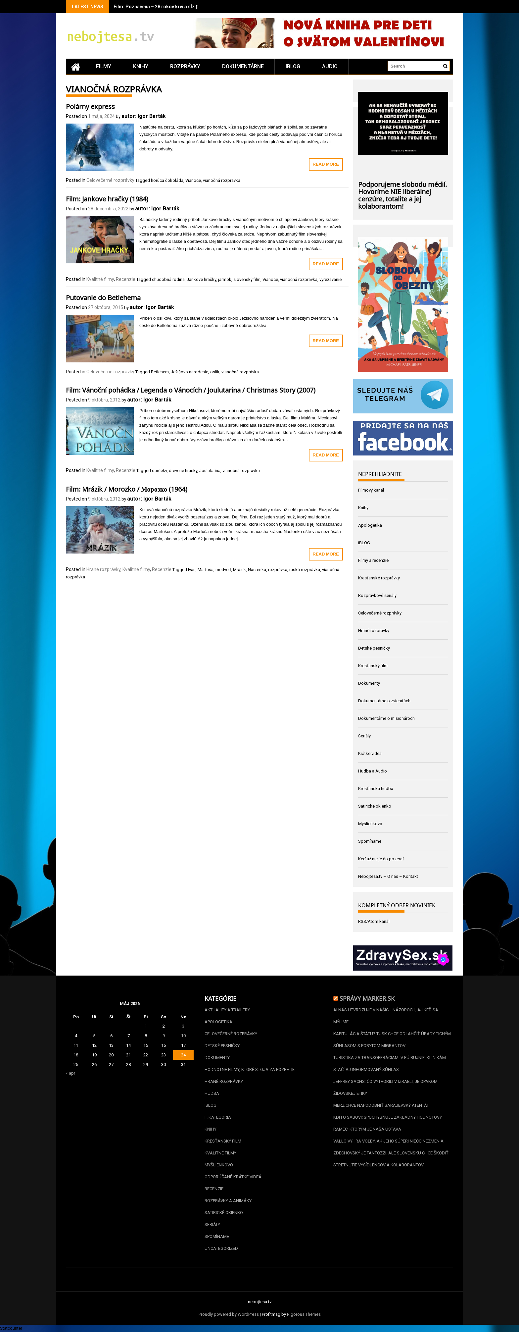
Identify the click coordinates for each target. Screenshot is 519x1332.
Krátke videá (370, 753)
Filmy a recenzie (373, 560)
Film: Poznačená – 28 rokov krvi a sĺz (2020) (162, 6)
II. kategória (218, 1117)
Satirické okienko (374, 806)
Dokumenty (369, 683)
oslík (214, 371)
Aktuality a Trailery (227, 1009)
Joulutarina (209, 470)
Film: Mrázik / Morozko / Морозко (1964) (126, 488)
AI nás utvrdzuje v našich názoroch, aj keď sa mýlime (385, 1015)
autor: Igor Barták (143, 116)
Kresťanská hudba (375, 788)
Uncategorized (221, 1248)
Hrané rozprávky (103, 569)
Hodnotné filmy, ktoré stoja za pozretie (250, 1069)
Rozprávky (185, 66)
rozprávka (277, 569)
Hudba (212, 1093)
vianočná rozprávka (221, 180)
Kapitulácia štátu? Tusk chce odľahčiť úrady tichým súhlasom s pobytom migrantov (392, 1039)
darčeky (159, 470)
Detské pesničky (374, 648)
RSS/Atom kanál (374, 921)
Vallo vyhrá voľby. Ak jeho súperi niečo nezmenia (388, 1141)
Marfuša (205, 569)
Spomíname (369, 841)
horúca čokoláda (167, 180)
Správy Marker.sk (367, 997)
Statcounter (11, 1328)
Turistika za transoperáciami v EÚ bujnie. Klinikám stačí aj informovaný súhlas (389, 1063)
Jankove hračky (201, 279)
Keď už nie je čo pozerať (381, 858)
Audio (330, 66)
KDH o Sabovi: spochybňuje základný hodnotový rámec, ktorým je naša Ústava (387, 1123)
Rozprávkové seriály (377, 595)
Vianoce (193, 180)
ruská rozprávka (304, 569)
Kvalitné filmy (100, 279)
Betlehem (160, 371)
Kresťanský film (373, 665)
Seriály (364, 735)
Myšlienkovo (370, 823)
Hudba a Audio (372, 771)
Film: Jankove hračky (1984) (107, 198)
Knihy (140, 66)
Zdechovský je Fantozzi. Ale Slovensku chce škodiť (390, 1152)
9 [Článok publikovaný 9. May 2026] (164, 1035)
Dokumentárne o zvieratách (384, 700)
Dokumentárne (243, 66)
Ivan (192, 569)
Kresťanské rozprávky (379, 577)
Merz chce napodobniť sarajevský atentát (381, 1105)
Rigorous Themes (304, 1314)
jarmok (224, 279)
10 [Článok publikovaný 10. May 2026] (183, 1035)
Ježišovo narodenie (189, 371)
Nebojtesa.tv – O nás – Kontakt (388, 876)
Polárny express (90, 106)
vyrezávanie (330, 279)
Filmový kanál (371, 490)
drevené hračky (183, 470)
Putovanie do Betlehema (103, 297)
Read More (326, 164)
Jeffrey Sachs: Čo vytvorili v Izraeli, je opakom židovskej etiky (385, 1087)
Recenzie (125, 279)
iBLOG (293, 66)
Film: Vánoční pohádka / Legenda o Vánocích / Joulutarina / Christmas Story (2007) (190, 389)
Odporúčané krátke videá (233, 1176)
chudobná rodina (168, 279)
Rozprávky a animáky (228, 1200)
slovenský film (246, 279)
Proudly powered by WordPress (229, 1314)
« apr (70, 1073)
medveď (223, 569)
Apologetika (370, 525)
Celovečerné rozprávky (110, 180)
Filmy (103, 66)
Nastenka (257, 569)
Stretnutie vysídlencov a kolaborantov (378, 1164)
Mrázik (239, 569)
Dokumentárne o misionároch (386, 718)
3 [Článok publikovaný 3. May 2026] (183, 1026)
